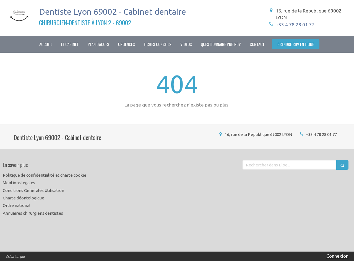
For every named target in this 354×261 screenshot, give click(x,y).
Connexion (337, 256)
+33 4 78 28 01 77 (295, 24)
